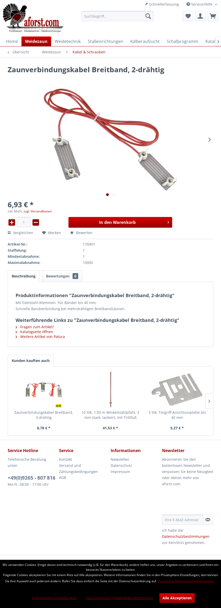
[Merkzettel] (188, 16)
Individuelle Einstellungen (54, 597)
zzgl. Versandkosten (38, 211)
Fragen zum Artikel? (35, 326)
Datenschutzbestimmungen (186, 536)
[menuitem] (118, 16)
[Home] (12, 41)
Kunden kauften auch (31, 360)
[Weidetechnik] (67, 41)
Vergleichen (20, 232)
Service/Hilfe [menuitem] (200, 4)
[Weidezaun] (36, 41)
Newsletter (120, 459)
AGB (62, 477)
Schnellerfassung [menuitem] (162, 4)
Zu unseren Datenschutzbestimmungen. (186, 581)
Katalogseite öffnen (34, 331)
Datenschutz (121, 465)
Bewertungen (62, 276)
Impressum (120, 471)
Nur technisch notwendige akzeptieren (119, 597)
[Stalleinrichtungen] (105, 41)
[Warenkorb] (213, 16)
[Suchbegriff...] (118, 16)
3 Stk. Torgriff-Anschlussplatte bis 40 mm (177, 415)
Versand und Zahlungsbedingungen (78, 468)
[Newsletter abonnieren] (208, 520)
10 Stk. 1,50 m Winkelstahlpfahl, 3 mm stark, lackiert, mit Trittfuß (110, 415)
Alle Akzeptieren (177, 597)
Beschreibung (24, 276)
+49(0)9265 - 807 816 (31, 478)
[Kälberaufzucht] (145, 41)
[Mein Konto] (200, 16)
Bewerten (81, 232)
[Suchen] (148, 16)
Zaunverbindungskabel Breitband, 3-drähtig (43, 415)
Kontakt (65, 459)
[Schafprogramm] (182, 41)
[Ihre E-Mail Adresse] (182, 520)
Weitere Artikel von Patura (40, 336)
